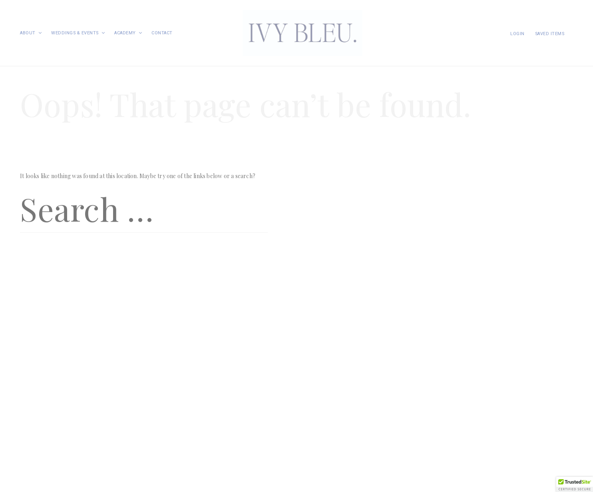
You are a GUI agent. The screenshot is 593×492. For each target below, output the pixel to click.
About (31, 33)
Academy (128, 33)
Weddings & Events (78, 33)
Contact (162, 33)
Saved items (550, 33)
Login (517, 33)
